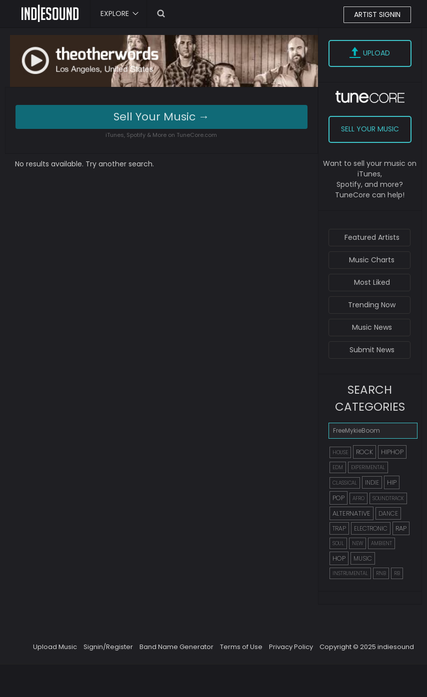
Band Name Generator (177, 647)
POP (338, 498)
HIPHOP (392, 452)
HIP (391, 482)
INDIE (372, 482)
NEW (357, 543)
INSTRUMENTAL (350, 573)
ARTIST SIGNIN (377, 14)
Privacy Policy (291, 647)
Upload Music (55, 647)
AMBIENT (381, 543)
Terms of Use (241, 647)
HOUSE (340, 452)
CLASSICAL (344, 483)
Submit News (372, 350)
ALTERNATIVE (351, 513)
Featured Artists (372, 237)
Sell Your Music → (162, 116)
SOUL (338, 543)
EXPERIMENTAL (368, 467)
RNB (381, 573)
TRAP (339, 528)
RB (397, 573)
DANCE (388, 513)
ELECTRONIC (371, 528)
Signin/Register (108, 647)
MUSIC (363, 558)
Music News (372, 327)
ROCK (364, 452)
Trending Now (372, 305)
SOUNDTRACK (388, 498)
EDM (337, 467)
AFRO (358, 498)
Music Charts (371, 260)
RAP (401, 528)
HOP (339, 558)
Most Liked (372, 282)
